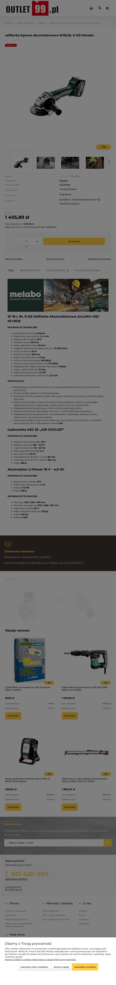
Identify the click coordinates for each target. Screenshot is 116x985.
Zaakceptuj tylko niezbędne (34, 967)
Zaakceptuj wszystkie (85, 967)
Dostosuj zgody (61, 967)
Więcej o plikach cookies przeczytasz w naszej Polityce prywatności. (40, 959)
